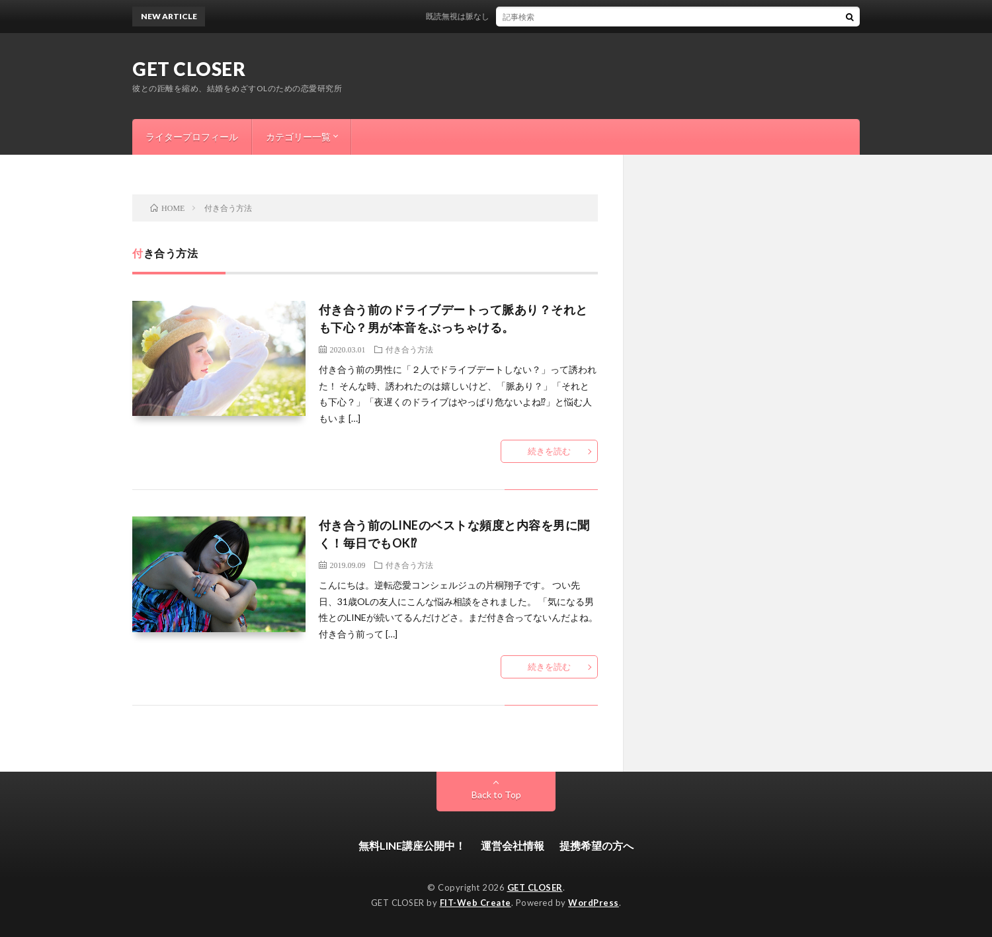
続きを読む (549, 451)
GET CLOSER (188, 69)
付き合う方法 (409, 349)
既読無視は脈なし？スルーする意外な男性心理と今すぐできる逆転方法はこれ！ (574, 16)
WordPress (593, 902)
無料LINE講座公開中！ (412, 845)
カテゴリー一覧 (298, 136)
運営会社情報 (512, 845)
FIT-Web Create (475, 902)
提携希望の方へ (596, 845)
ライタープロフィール (191, 136)
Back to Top (496, 794)
